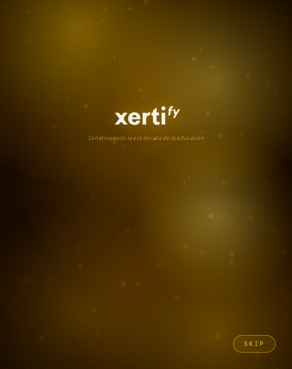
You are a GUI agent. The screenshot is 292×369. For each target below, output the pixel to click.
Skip (254, 344)
